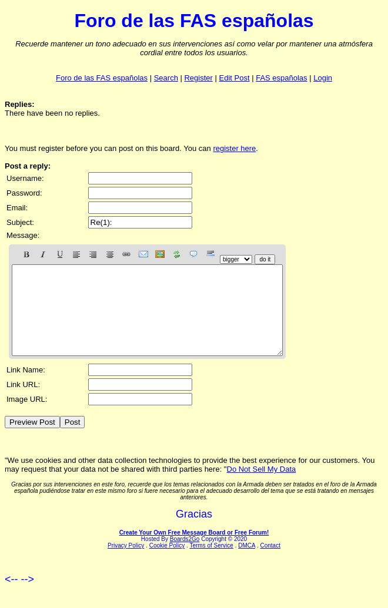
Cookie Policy (167, 563)
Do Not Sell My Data (261, 486)
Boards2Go (185, 556)
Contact (270, 563)
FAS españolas (281, 77)
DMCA (246, 563)
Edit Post (234, 77)
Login (322, 77)
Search (166, 77)
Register (198, 77)
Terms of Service (211, 563)
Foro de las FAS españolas (102, 77)
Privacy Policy (126, 563)
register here (234, 148)
